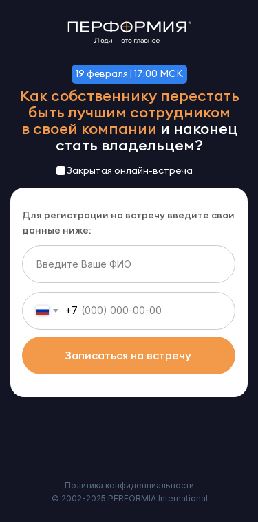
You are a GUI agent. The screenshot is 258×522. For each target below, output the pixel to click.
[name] (128, 264)
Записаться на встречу (128, 355)
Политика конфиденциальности (129, 485)
